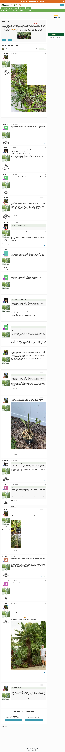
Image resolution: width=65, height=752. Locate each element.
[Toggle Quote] (12, 225)
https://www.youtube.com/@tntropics (19, 675)
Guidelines (22, 10)
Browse (10, 9)
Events (17, 10)
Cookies (37, 748)
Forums (2, 10)
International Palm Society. (15, 29)
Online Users (28, 10)
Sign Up (10, 40)
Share (36, 48)
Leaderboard (22, 8)
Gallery (12, 10)
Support (28, 8)
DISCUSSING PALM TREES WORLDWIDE (17, 49)
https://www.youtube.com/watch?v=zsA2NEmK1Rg (18, 617)
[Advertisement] (24, 17)
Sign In (4, 40)
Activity (15, 8)
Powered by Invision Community (32, 750)
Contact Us (33, 748)
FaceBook (7, 10)
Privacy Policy (29, 748)
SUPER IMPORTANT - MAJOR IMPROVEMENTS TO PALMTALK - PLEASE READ (32, 1)
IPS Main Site (4, 8)
